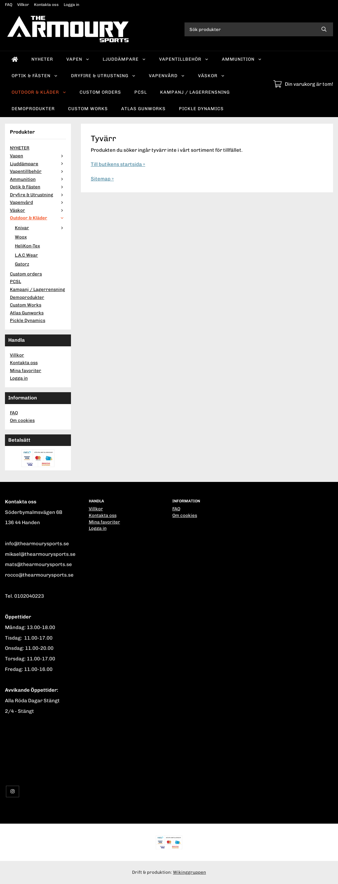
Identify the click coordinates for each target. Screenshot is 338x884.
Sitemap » (102, 179)
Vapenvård (167, 75)
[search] (324, 29)
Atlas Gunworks (143, 108)
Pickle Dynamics (201, 108)
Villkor (23, 4)
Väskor (211, 75)
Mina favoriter (25, 370)
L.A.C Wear (26, 255)
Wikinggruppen (189, 872)
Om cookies (22, 420)
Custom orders (100, 92)
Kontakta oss (46, 4)
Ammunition (242, 59)
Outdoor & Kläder (39, 92)
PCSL (140, 92)
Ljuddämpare (124, 59)
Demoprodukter (33, 108)
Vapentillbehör (184, 59)
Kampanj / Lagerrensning (195, 92)
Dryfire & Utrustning (103, 75)
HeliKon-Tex (27, 245)
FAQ (8, 4)
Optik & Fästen (35, 75)
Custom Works (88, 108)
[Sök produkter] (250, 29)
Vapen (77, 59)
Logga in (71, 4)
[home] (15, 59)
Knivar (40, 227)
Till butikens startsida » (118, 164)
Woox (21, 236)
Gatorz (22, 264)
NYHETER (42, 59)
